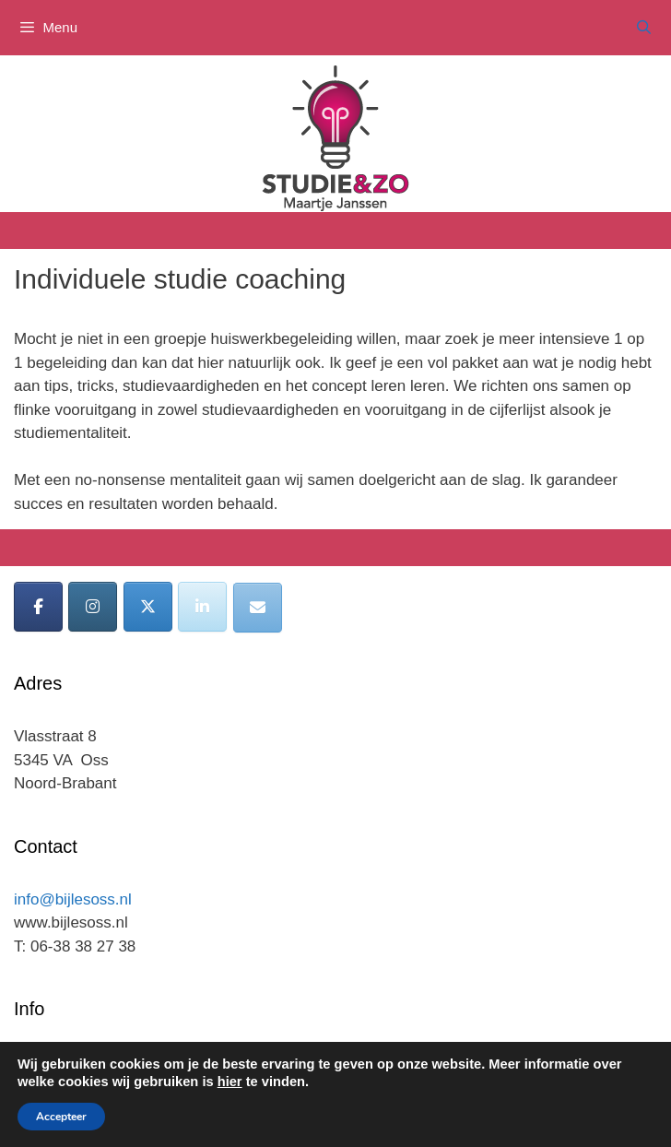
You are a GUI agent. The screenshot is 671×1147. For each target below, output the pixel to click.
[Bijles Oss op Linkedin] (202, 607)
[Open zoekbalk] (644, 27)
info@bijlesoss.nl (73, 899)
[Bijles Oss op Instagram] (92, 607)
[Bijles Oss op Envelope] (257, 608)
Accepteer (61, 1116)
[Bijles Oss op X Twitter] (148, 607)
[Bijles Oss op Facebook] (38, 607)
